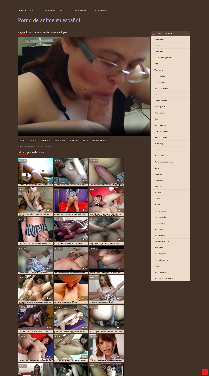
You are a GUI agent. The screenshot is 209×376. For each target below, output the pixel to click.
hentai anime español (117, 362)
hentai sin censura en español (142, 365)
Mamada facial (160, 76)
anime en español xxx (48, 359)
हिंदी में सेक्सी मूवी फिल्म (24, 372)
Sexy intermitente (161, 260)
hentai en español (46, 364)
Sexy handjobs (160, 217)
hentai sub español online (92, 366)
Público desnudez (161, 156)
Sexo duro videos (161, 89)
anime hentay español (178, 359)
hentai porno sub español (71, 365)
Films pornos (73, 372)
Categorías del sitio (53, 10)
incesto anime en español (100, 141)
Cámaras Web (160, 272)
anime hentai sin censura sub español (151, 359)
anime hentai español (125, 359)
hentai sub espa (33, 366)
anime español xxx (85, 359)
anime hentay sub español (28, 361)
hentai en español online (66, 364)
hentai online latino (50, 365)
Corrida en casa (160, 101)
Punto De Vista (160, 223)
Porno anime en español (55, 372)
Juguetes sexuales (161, 242)
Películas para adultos (78, 10)
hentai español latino (142, 364)
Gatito (156, 119)
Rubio (156, 168)
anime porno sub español (92, 361)
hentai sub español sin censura (141, 366)
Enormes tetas (160, 83)
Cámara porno (160, 125)
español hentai (39, 362)
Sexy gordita (74, 141)
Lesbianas (158, 181)
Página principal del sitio (28, 10)
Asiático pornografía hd (163, 58)
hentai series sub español (117, 365)
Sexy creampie (160, 211)
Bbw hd (157, 187)
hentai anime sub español (138, 362)
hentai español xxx (178, 364)
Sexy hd (157, 46)
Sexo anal (158, 95)
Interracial (158, 174)
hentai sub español (49, 366)
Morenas (157, 193)
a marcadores (100, 10)
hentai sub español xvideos (167, 366)
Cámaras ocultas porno (163, 162)
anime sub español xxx (136, 361)
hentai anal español (76, 362)
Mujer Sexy (158, 144)
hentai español (125, 364)
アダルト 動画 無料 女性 (88, 372)
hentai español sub (160, 364)
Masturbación (159, 113)
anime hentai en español (105, 359)
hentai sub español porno (115, 366)
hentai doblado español (27, 364)
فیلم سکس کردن (38, 372)
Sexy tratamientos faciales (164, 279)
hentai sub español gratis (69, 366)
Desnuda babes (160, 138)
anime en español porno (27, 359)
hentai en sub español (107, 364)
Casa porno (159, 40)
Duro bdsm (158, 248)
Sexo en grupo (160, 254)
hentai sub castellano (166, 365)
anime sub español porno (115, 361)
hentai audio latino (158, 362)
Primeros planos (60, 141)
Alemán (157, 199)
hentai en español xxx (88, 364)
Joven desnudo (160, 52)
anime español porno (67, 359)
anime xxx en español (155, 361)
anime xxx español (174, 361)
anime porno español (71, 361)
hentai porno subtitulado (94, 365)
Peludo (157, 205)
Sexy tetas (158, 230)
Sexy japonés (159, 107)
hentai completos (176, 362)
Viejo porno (158, 70)
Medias (157, 266)
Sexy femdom (159, 236)
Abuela (157, 150)
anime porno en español (51, 361)
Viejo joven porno (161, 132)
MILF (156, 64)
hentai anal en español (56, 362)
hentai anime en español (96, 362)
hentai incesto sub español (29, 365)
